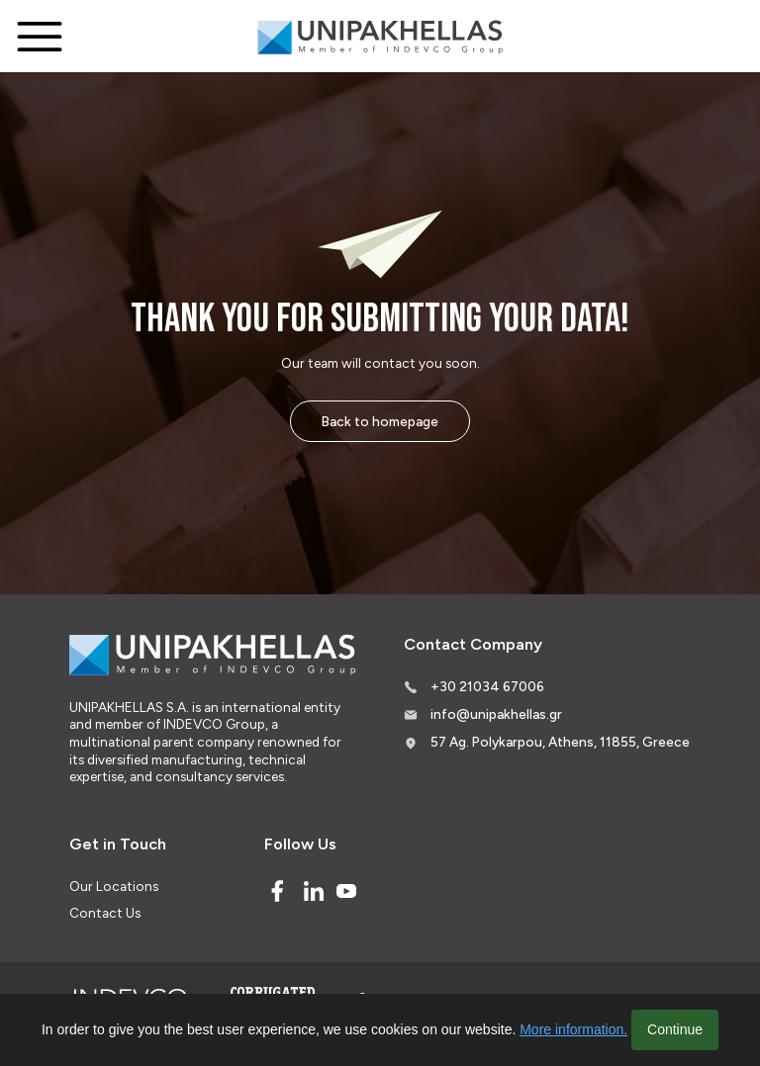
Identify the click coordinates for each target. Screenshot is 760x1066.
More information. (573, 1029)
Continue (675, 1029)
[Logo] (380, 36)
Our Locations (113, 886)
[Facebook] (277, 891)
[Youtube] (346, 891)
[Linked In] (314, 891)
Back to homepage (380, 421)
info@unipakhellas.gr (496, 714)
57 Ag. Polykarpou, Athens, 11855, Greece (560, 742)
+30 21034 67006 (487, 686)
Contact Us (105, 913)
